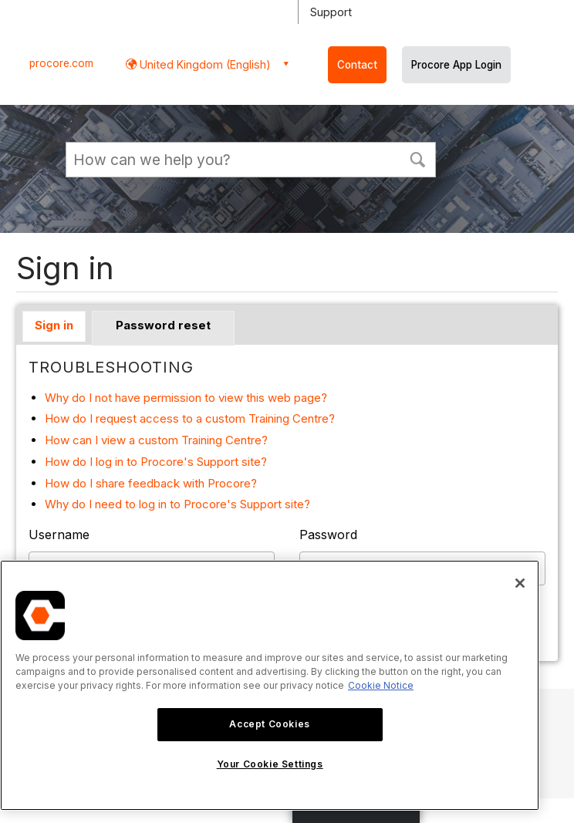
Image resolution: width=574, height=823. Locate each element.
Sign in (54, 325)
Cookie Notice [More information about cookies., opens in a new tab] (381, 685)
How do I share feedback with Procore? (151, 483)
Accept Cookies (269, 724)
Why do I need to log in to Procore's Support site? (177, 504)
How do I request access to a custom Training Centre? (190, 418)
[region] (269, 685)
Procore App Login (456, 65)
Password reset (163, 325)
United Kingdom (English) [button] (204, 64)
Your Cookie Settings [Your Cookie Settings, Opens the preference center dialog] (270, 764)
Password (328, 534)
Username (59, 534)
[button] (417, 158)
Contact (357, 65)
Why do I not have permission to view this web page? (186, 397)
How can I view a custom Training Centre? (156, 440)
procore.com (61, 63)
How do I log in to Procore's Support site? (156, 461)
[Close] (520, 583)
